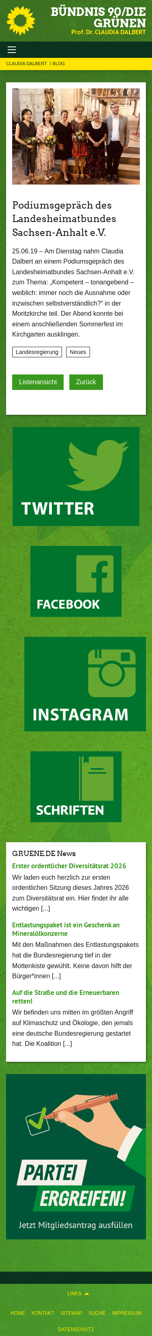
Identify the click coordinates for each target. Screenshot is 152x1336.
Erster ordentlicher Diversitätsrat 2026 (69, 865)
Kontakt (43, 1313)
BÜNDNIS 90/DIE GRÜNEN (98, 17)
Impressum (126, 1313)
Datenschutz (76, 1329)
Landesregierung (37, 352)
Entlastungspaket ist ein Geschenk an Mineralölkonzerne (66, 929)
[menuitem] (18, 1311)
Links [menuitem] (74, 1293)
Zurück (86, 382)
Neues (78, 352)
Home (18, 1313)
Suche (96, 1313)
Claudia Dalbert (27, 63)
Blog (59, 63)
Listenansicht (38, 382)
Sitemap (71, 1313)
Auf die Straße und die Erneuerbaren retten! (65, 997)
